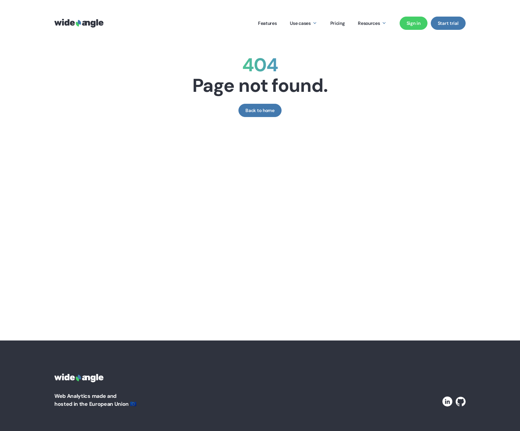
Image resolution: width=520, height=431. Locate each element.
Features (267, 23)
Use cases (300, 23)
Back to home (260, 110)
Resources (369, 23)
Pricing (337, 23)
